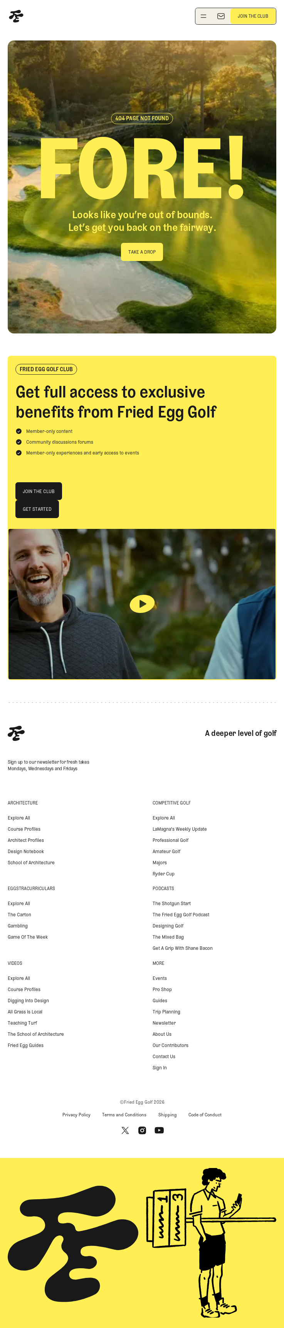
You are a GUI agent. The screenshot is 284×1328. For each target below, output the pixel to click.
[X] (125, 1130)
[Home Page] (16, 16)
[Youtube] (159, 1130)
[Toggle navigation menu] (203, 16)
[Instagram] (142, 1130)
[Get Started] (37, 509)
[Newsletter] (221, 16)
